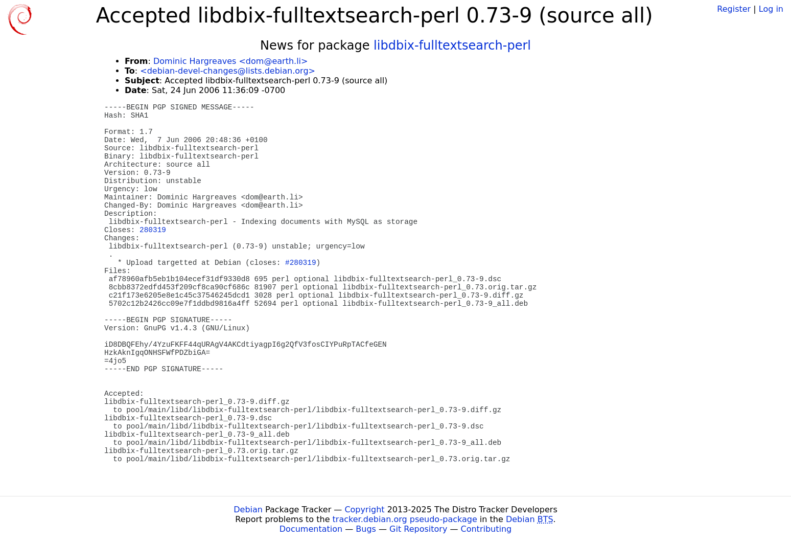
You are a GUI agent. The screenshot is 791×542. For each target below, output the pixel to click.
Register (734, 9)
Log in (771, 9)
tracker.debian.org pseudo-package (405, 519)
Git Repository (418, 529)
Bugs (366, 529)
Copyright (364, 509)
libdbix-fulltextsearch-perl (452, 45)
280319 (152, 230)
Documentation (311, 529)
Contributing (486, 529)
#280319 (300, 263)
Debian (248, 509)
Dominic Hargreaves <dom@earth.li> (230, 61)
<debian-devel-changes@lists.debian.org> (227, 71)
